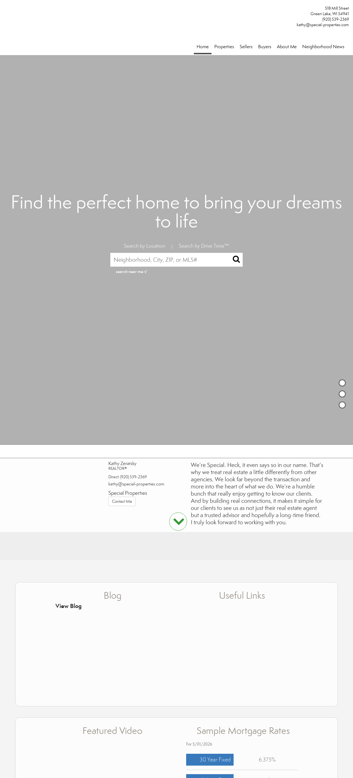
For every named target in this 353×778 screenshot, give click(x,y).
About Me (287, 47)
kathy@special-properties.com (323, 24)
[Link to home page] (5, 10)
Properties (224, 47)
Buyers (264, 47)
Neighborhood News (323, 47)
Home (203, 47)
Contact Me (122, 501)
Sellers (246, 47)
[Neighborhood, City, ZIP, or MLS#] (176, 260)
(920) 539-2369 (335, 19)
